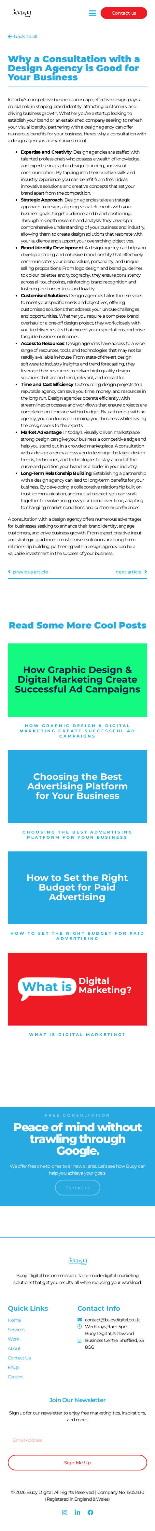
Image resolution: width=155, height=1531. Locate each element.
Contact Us (19, 1358)
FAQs (13, 1367)
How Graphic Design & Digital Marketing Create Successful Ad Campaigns (78, 730)
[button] (93, 13)
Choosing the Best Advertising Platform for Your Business (77, 835)
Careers (15, 1377)
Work (13, 1339)
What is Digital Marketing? (77, 1034)
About (14, 1348)
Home (14, 1320)
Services (16, 1329)
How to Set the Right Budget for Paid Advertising (77, 936)
